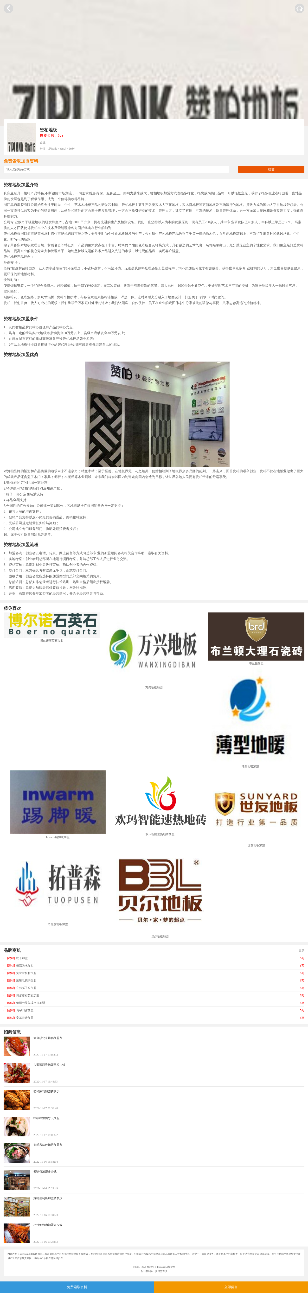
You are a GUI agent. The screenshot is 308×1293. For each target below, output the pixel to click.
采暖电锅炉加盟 (21, 980)
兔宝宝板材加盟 (21, 973)
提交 (271, 169)
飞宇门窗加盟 (20, 1010)
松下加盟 (17, 958)
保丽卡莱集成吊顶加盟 (26, 1003)
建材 (63, 149)
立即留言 (231, 1287)
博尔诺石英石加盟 (23, 995)
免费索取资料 (77, 1287)
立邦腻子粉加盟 (21, 988)
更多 (301, 950)
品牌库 (52, 149)
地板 (72, 149)
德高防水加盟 (20, 965)
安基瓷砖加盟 (20, 1017)
